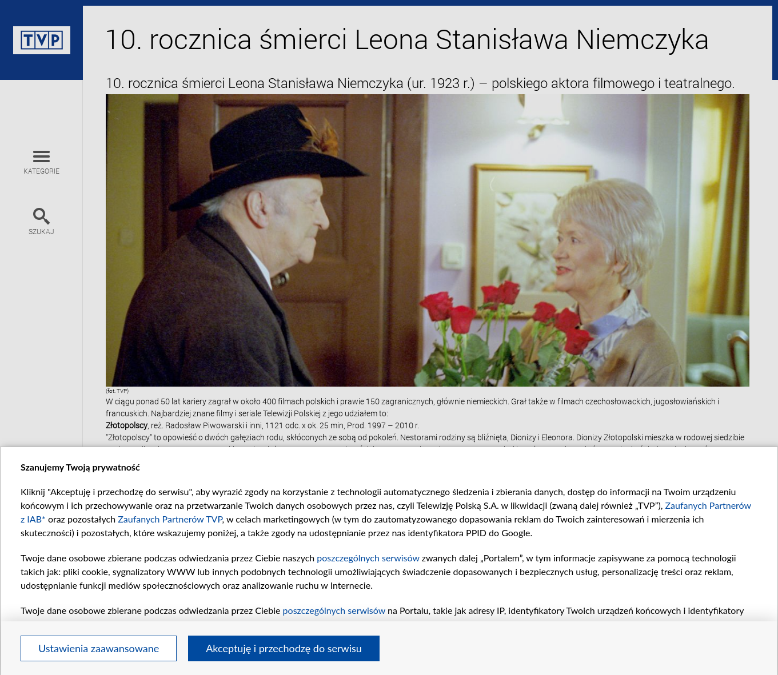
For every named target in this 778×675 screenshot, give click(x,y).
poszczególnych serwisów (368, 557)
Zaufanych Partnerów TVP (170, 518)
